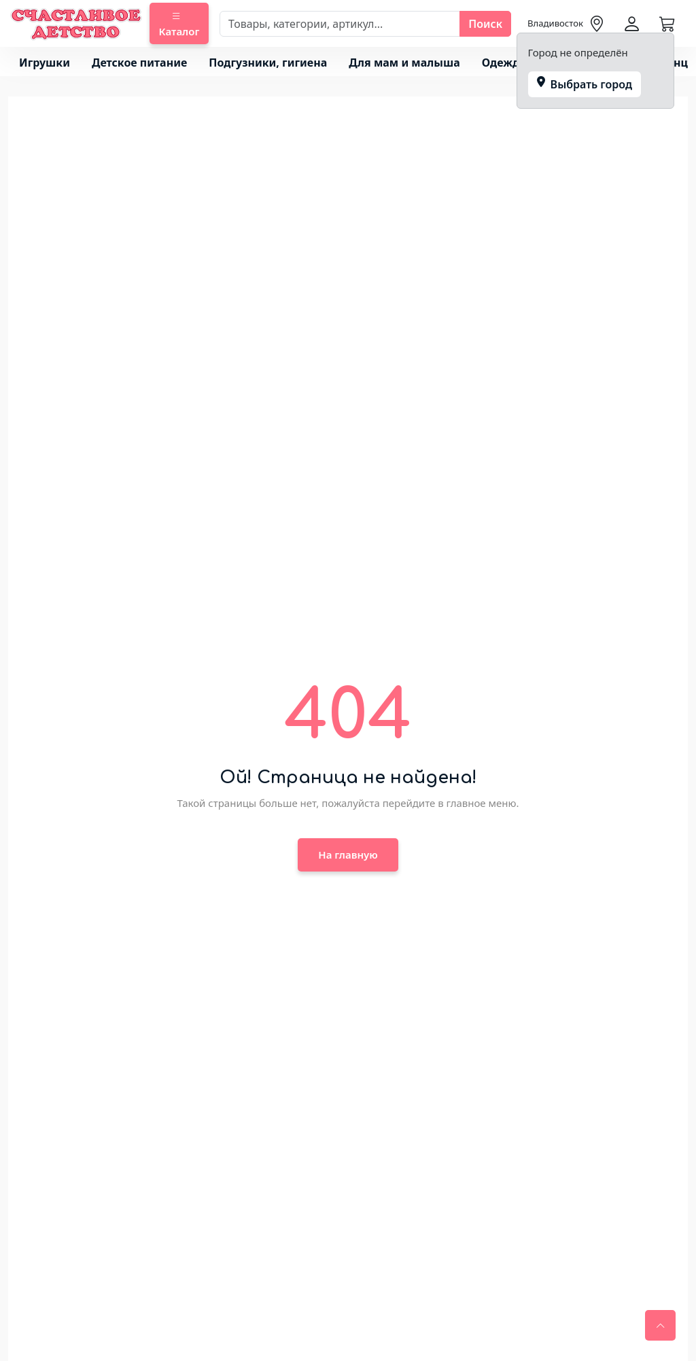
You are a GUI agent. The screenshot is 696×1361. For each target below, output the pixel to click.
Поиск (485, 23)
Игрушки (44, 62)
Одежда (504, 62)
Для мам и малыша (404, 62)
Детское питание (139, 62)
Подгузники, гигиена (268, 62)
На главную (347, 854)
